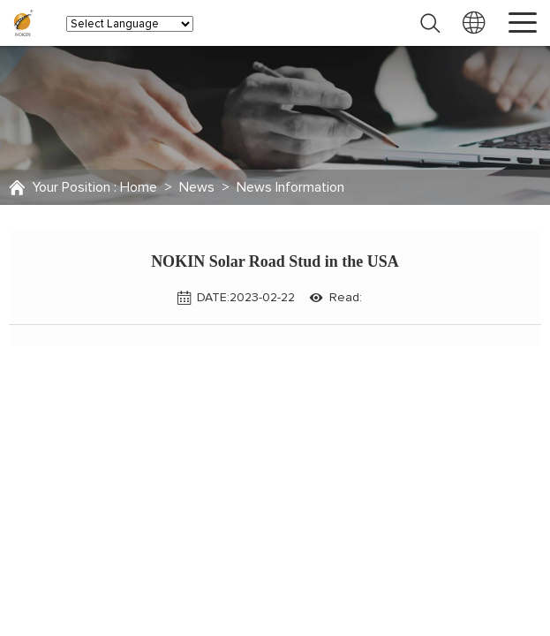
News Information (290, 187)
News (197, 187)
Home (138, 187)
